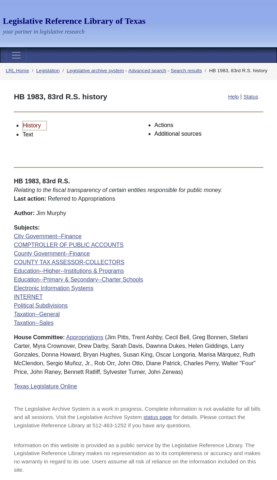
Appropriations (84, 337)
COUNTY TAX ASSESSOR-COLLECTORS (69, 262)
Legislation (48, 70)
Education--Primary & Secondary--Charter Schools (78, 279)
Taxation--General (37, 314)
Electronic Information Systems (53, 288)
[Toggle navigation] (16, 55)
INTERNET (28, 297)
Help (233, 97)
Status (250, 97)
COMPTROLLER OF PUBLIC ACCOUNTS (68, 245)
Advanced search (147, 70)
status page (158, 417)
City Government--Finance (48, 236)
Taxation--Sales (33, 323)
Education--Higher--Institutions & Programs (69, 271)
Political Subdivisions (40, 305)
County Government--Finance (52, 253)
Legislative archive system (95, 70)
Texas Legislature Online (45, 386)
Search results (186, 70)
